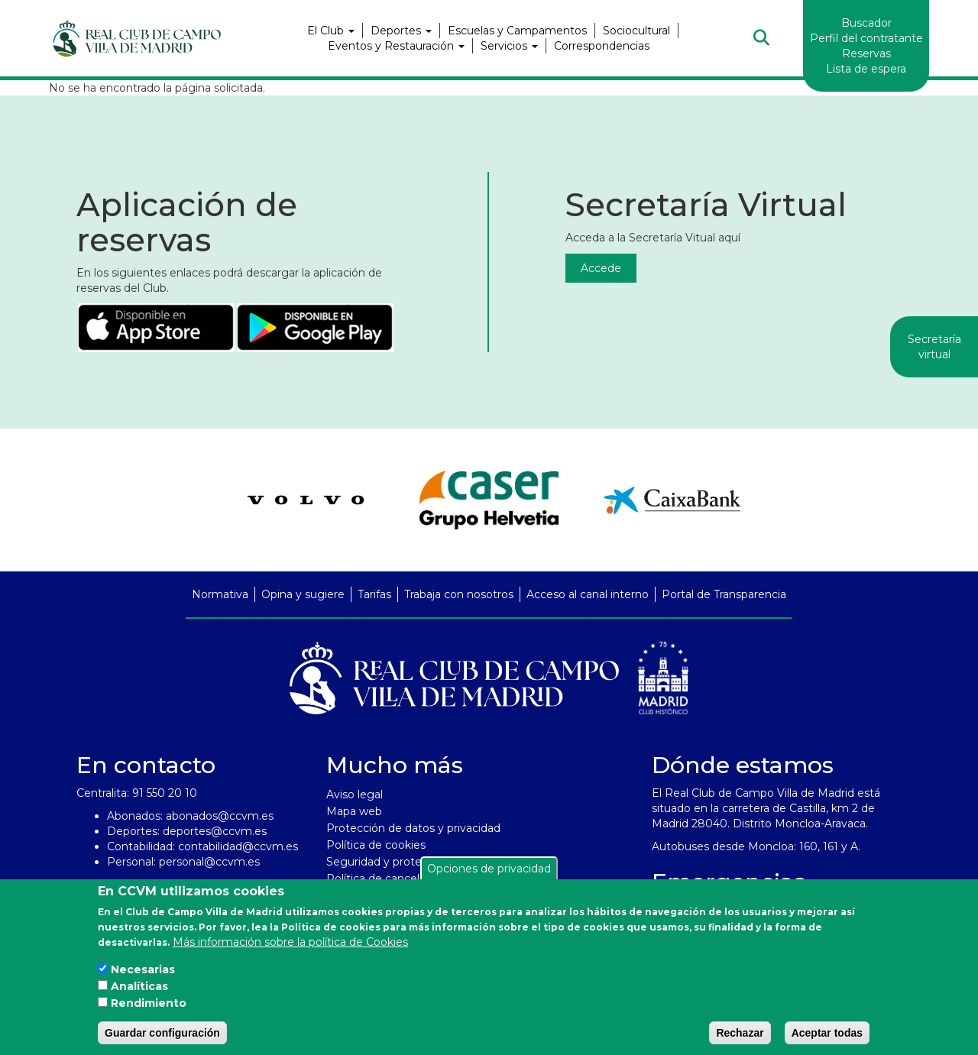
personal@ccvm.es (209, 862)
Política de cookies (376, 845)
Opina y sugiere (303, 594)
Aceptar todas (827, 1033)
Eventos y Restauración (396, 46)
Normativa (220, 594)
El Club (331, 30)
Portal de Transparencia (724, 594)
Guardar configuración (162, 1033)
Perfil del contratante (866, 38)
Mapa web (354, 811)
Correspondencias (601, 46)
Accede (601, 268)
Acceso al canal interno (587, 594)
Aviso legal (354, 794)
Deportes (401, 30)
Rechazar (739, 1033)
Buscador (866, 23)
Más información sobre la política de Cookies (290, 942)
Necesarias (143, 969)
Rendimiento (148, 1003)
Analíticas (139, 986)
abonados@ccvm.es (220, 816)
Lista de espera (866, 69)
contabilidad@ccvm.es (238, 846)
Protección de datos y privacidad (413, 828)
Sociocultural (636, 30)
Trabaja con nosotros (458, 594)
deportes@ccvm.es (215, 831)
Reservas (866, 53)
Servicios (509, 46)
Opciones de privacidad (489, 868)
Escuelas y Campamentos (517, 30)
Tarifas (374, 594)
